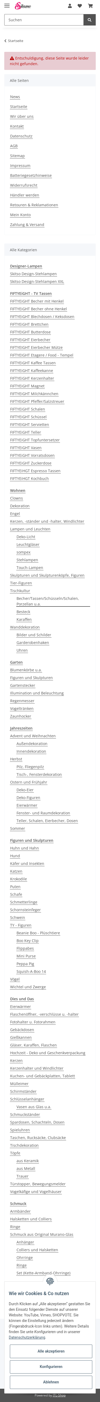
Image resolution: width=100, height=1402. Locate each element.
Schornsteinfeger (25, 909)
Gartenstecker (22, 685)
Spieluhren (20, 1129)
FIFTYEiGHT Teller (25, 432)
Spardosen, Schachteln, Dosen (37, 1122)
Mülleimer (19, 1083)
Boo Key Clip (28, 940)
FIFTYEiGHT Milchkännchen (34, 393)
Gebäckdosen (22, 1029)
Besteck (23, 611)
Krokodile (18, 878)
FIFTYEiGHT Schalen (27, 409)
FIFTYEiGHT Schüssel (28, 416)
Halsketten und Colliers (31, 1218)
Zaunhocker (20, 716)
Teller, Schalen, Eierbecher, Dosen (47, 820)
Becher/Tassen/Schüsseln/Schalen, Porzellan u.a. (48, 601)
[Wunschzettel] (80, 6)
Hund (15, 855)
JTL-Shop (59, 1395)
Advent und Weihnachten (33, 735)
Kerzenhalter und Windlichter (36, 1068)
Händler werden (24, 195)
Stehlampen (27, 559)
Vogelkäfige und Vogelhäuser (36, 1191)
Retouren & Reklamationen (34, 204)
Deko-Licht (26, 536)
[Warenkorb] (90, 6)
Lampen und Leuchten (30, 528)
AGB (14, 145)
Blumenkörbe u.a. (26, 669)
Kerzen (16, 1060)
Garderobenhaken (33, 642)
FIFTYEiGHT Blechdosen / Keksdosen (42, 316)
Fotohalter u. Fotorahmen (32, 1021)
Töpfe (15, 1153)
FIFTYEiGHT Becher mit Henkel (37, 301)
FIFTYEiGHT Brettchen (29, 324)
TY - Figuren (20, 925)
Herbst (16, 758)
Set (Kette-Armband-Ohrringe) (43, 1272)
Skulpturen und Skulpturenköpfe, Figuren (47, 575)
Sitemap (17, 155)
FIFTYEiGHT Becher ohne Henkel (38, 308)
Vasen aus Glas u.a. (34, 1106)
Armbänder (20, 1211)
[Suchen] (44, 20)
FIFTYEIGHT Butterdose (30, 331)
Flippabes (25, 948)
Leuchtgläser (28, 544)
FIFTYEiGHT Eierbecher (30, 339)
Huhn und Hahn (24, 848)
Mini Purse (26, 956)
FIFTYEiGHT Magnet (27, 385)
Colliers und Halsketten (37, 1249)
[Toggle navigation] (7, 3)
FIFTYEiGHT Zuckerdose (30, 463)
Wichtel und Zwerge (28, 986)
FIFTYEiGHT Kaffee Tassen (33, 362)
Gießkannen (21, 1037)
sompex (23, 552)
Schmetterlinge (23, 902)
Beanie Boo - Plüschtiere (38, 932)
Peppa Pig (25, 963)
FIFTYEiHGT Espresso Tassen (35, 470)
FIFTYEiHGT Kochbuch (29, 478)
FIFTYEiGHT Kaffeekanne (31, 370)
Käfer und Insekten (27, 863)
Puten (15, 886)
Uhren (22, 650)
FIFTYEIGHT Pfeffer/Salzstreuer (37, 401)
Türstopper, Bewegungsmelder (38, 1183)
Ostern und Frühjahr (28, 782)
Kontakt (17, 126)
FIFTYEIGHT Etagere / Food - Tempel (41, 355)
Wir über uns (22, 116)
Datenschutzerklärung (27, 1337)
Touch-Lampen (30, 567)
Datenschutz (21, 136)
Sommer (17, 828)
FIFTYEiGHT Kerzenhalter (32, 378)
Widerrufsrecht (23, 185)
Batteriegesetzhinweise (31, 175)
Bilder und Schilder (34, 634)
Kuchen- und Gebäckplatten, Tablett (42, 1075)
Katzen (16, 871)
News (15, 96)
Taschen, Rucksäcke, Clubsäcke (38, 1137)
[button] (70, 6)
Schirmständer (23, 1091)
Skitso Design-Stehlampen (33, 273)
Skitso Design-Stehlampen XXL (37, 281)
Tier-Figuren (21, 582)
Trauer (23, 1176)
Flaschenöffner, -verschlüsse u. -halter (44, 1014)
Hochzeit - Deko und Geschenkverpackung (47, 1052)
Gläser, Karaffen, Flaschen (33, 1045)
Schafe (16, 894)
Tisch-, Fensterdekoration (39, 774)
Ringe (15, 1226)
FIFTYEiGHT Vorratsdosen (32, 455)
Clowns (16, 498)
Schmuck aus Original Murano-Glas (41, 1234)
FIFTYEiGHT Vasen (26, 447)
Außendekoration (32, 743)
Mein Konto (20, 214)
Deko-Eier (25, 789)
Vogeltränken (22, 708)
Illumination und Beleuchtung (37, 693)
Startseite (18, 106)
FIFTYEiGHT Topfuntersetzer (35, 439)
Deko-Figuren (28, 797)
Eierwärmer (27, 805)
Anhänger (25, 1242)
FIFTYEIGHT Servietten (29, 424)
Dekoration (20, 505)
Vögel (15, 979)
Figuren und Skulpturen (31, 677)
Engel (15, 513)
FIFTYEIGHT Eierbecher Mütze (36, 347)
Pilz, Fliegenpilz (30, 766)
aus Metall (26, 1168)
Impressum (20, 165)
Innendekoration (31, 751)
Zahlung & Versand (27, 224)
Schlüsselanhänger (27, 1099)
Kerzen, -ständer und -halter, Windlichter (47, 521)
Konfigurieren (51, 1367)
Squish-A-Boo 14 (31, 971)
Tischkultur (20, 590)
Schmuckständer (25, 1114)
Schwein (17, 917)
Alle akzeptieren (51, 1351)
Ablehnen (51, 1382)
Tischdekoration (24, 1145)
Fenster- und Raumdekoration (43, 812)
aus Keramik (28, 1160)
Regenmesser (22, 700)
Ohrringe (25, 1257)
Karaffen (24, 619)
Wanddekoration (25, 627)
